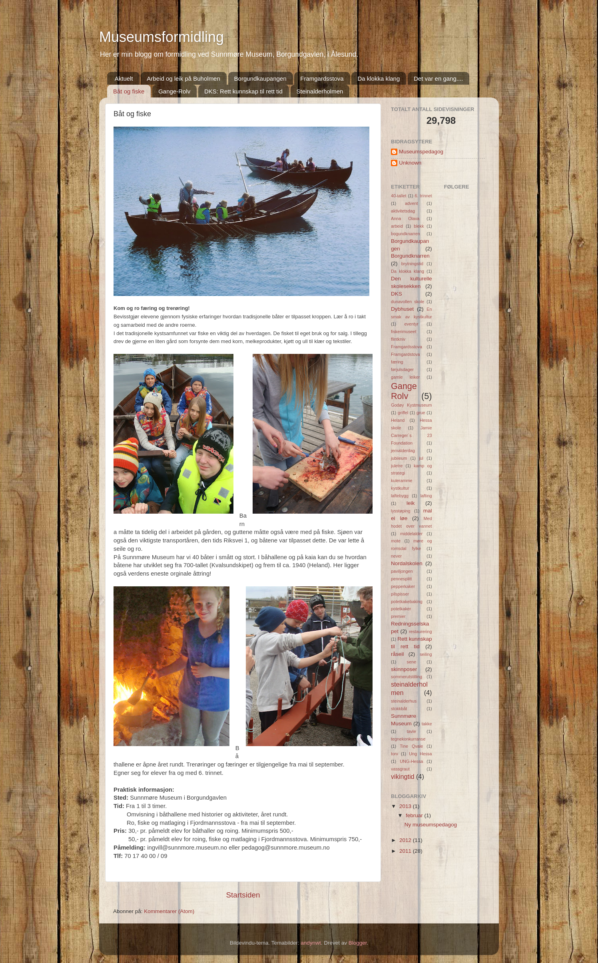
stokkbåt (399, 708)
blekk (419, 226)
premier (398, 616)
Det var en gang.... (438, 78)
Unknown (410, 163)
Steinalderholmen (320, 91)
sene (411, 661)
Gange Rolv (404, 391)
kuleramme (401, 480)
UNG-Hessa (411, 761)
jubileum (399, 458)
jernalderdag (403, 450)
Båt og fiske (128, 91)
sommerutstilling (406, 676)
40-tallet (398, 195)
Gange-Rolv (174, 91)
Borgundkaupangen (260, 78)
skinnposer (404, 669)
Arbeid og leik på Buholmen (183, 78)
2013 (406, 806)
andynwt (311, 943)
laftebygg (400, 495)
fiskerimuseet (404, 331)
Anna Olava (405, 218)
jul (421, 458)
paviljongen (402, 571)
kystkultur (400, 488)
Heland (398, 420)
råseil (397, 654)
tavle (411, 731)
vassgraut (400, 768)
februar (415, 815)
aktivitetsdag (403, 210)
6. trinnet (423, 195)
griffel (403, 412)
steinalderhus (404, 701)
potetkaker (401, 608)
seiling (426, 654)
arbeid (397, 226)
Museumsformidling (161, 37)
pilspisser (400, 594)
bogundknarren (405, 233)
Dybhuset (402, 309)
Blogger (358, 943)
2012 (406, 840)
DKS (396, 294)
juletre (397, 465)
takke (427, 723)
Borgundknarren (410, 256)
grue (421, 412)
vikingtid (402, 776)
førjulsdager (402, 369)
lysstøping (401, 510)
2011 (406, 851)
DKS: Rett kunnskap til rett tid (243, 91)
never (396, 556)
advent (411, 203)
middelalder (411, 533)
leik (411, 503)
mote (396, 540)
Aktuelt (124, 78)
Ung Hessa (420, 753)
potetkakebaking (407, 601)
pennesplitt (401, 578)
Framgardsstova (321, 78)
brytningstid (412, 263)
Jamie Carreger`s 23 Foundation (411, 435)
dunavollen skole (407, 301)
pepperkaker (403, 586)
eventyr (412, 324)
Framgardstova (405, 354)
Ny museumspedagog (431, 825)
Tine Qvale (411, 746)
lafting (426, 495)
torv (394, 753)
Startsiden (243, 895)
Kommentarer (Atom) (169, 911)
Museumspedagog (421, 152)
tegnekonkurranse (408, 739)
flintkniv (398, 339)
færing (397, 361)
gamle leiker (405, 377)
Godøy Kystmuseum (411, 405)
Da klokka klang (378, 78)
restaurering (420, 631)
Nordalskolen (407, 563)
